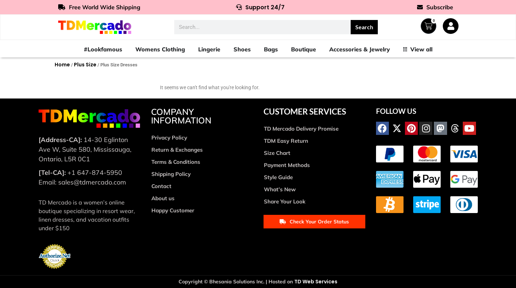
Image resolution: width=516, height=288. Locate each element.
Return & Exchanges (177, 149)
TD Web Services (315, 281)
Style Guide (278, 177)
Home (62, 64)
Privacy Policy (169, 137)
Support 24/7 (260, 7)
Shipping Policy (171, 174)
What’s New (280, 189)
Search (364, 27)
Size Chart (277, 153)
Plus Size (85, 64)
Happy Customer (172, 210)
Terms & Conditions (175, 161)
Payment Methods (287, 165)
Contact (161, 186)
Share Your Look (284, 201)
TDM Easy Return (286, 140)
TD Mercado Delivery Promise (301, 128)
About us (163, 198)
